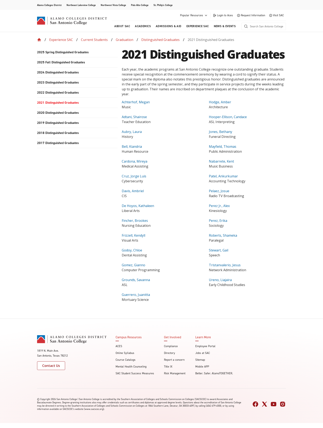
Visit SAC (276, 15)
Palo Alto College (140, 5)
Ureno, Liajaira (220, 280)
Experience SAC (61, 39)
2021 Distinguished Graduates (58, 102)
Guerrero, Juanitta (136, 294)
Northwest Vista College (113, 5)
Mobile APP (202, 367)
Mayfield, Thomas (222, 146)
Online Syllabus (125, 353)
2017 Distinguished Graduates (58, 143)
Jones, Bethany (220, 131)
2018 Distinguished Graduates (58, 133)
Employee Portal (205, 346)
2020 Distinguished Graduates (58, 112)
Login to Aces (223, 15)
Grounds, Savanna (136, 280)
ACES (119, 346)
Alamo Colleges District (49, 5)
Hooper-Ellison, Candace (228, 117)
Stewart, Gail (218, 250)
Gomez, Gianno (133, 265)
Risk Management (174, 373)
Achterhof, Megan (136, 102)
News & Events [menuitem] (225, 26)
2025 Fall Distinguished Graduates (61, 62)
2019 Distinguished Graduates (58, 123)
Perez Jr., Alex (219, 206)
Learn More (203, 337)
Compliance (171, 346)
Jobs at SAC (202, 353)
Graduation (124, 39)
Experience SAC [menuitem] (197, 26)
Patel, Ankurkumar (223, 176)
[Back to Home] (39, 39)
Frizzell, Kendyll (133, 235)
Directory (169, 353)
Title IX (168, 367)
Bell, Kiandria (132, 146)
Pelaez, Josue (219, 191)
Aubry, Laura (132, 131)
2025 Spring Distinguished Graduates (63, 52)
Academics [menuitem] (143, 26)
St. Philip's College (163, 5)
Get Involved (172, 337)
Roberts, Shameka (223, 235)
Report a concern (174, 360)
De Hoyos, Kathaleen (138, 206)
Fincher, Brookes (135, 220)
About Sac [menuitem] (122, 26)
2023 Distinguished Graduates (58, 82)
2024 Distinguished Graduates (58, 72)
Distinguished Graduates (160, 39)
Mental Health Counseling (131, 367)
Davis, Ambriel (133, 191)
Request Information (251, 15)
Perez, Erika (218, 220)
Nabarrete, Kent (221, 161)
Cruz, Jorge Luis (134, 176)
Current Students (94, 39)
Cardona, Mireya (134, 161)
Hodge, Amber (220, 102)
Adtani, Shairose (134, 117)
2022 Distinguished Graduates (58, 92)
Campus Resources (129, 337)
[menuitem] (77, 52)
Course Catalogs (126, 360)
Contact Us (51, 365)
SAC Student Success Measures (135, 373)
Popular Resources (194, 15)
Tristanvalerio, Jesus (225, 265)
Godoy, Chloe (132, 250)
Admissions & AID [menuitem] (168, 26)
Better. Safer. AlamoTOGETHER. (214, 373)
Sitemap (200, 360)
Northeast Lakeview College (81, 5)
